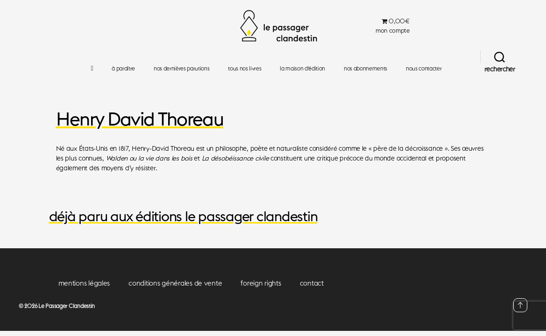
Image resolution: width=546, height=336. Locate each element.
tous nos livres (244, 68)
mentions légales (84, 283)
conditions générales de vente (175, 283)
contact (312, 283)
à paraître (123, 68)
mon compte (393, 30)
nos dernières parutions (181, 68)
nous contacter (423, 68)
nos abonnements (365, 68)
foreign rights (261, 283)
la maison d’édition (302, 68)
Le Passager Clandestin (66, 305)
